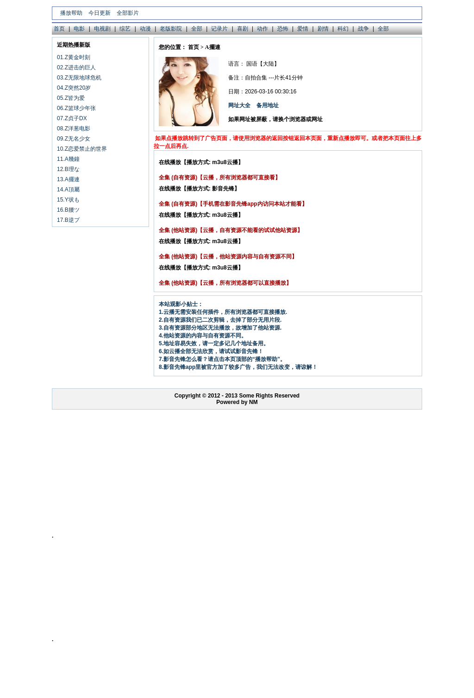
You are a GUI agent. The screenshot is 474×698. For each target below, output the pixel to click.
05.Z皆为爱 (71, 98)
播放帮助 (71, 13)
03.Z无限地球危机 (79, 77)
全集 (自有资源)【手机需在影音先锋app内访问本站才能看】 (233, 204)
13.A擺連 (68, 179)
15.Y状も (68, 199)
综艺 (125, 28)
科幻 (343, 28)
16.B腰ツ (68, 210)
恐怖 (282, 28)
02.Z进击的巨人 (76, 67)
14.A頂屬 (68, 189)
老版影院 (171, 28)
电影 (79, 28)
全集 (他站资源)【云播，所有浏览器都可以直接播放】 (225, 283)
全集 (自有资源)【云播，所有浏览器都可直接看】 (220, 177)
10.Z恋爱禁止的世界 (82, 149)
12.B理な (68, 169)
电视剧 (102, 28)
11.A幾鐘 (68, 159)
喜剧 (242, 28)
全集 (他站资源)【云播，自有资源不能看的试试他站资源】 (231, 230)
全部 (196, 28)
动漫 (145, 28)
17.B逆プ (68, 220)
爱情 (302, 28)
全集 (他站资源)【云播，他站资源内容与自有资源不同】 (228, 256)
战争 (363, 28)
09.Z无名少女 (73, 138)
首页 (59, 28)
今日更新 (99, 13)
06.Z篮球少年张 (76, 108)
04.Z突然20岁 (74, 88)
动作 (262, 28)
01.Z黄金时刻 (73, 57)
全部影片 (128, 13)
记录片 (219, 28)
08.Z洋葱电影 (73, 128)
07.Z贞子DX (72, 118)
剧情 (323, 28)
